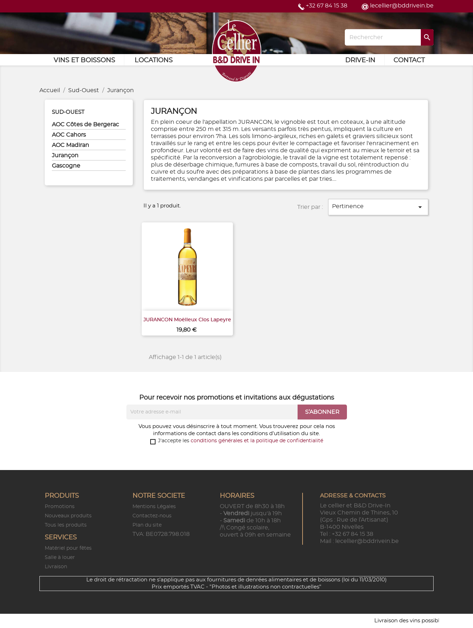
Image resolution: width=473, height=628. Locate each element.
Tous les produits (66, 525)
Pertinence (378, 207)
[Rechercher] (389, 37)
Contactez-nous (152, 515)
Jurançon (65, 155)
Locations (154, 60)
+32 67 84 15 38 (326, 6)
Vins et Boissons (84, 60)
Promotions (60, 506)
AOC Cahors (69, 135)
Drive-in (360, 60)
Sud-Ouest (68, 112)
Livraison (56, 566)
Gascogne (66, 166)
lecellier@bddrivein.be (402, 6)
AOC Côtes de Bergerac (85, 124)
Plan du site (147, 525)
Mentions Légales (154, 506)
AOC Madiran (70, 145)
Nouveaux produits (68, 515)
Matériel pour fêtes (68, 548)
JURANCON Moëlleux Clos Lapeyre (187, 319)
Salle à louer (60, 557)
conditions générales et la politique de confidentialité (257, 440)
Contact (409, 60)
